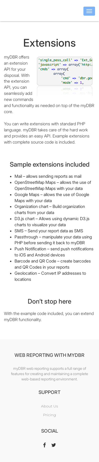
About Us (49, 406)
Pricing (49, 414)
